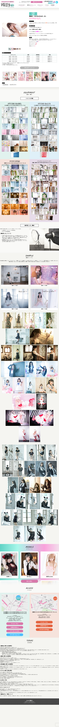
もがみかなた (5, 84)
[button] (3, 30)
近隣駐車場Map (15, 627)
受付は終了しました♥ (29, 67)
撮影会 (33, 14)
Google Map (14, 623)
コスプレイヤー (13, 84)
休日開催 (33, 13)
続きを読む (29, 581)
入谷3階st (33, 12)
